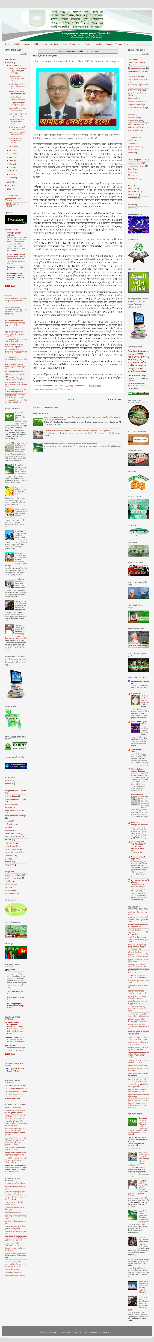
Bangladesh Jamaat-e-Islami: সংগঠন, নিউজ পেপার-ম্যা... (18, 71)
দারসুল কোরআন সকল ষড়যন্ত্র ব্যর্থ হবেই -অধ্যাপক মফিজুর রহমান (137, 1090)
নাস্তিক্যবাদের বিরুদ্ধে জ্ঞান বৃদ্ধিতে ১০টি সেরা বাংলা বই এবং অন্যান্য (15, 396)
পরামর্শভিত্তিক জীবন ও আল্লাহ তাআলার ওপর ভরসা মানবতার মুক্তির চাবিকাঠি (138, 939)
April (11, 167)
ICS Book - (11, 286)
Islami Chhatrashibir (72, 44)
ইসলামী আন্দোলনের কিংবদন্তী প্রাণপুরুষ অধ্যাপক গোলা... (18, 128)
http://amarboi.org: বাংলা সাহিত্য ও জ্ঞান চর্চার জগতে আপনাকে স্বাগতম (15, 277)
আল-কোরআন (8, 781)
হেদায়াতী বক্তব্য (9, 865)
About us (130, 44)
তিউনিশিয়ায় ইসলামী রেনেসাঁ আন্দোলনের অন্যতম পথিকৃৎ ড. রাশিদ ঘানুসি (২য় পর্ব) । (138, 932)
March (12, 171)
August (12, 154)
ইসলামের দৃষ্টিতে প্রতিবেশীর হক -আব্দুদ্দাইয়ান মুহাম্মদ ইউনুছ (15, 973)
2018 (9, 182)
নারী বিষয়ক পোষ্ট (9, 891)
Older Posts (114, 399)
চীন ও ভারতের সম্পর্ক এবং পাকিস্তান (15, 1183)
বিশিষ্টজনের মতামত (64, 389)
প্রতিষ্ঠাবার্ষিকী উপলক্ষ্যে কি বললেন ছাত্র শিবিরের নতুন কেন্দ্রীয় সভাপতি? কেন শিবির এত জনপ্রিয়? (16, 1160)
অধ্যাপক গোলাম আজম (46, 389)
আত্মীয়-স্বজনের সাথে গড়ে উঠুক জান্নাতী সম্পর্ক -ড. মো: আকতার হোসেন (137, 1009)
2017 (9, 185)
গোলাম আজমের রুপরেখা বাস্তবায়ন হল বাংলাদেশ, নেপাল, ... (17, 78)
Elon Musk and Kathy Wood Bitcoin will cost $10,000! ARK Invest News (15, 1030)
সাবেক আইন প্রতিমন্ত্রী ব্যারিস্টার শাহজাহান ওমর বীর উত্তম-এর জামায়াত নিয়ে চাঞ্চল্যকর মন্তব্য (16, 1123)
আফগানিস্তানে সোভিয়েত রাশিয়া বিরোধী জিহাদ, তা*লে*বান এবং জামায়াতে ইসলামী (20, 583)
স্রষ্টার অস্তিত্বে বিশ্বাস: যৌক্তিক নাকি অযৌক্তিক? (138, 886)
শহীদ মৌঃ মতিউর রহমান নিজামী (13, 852)
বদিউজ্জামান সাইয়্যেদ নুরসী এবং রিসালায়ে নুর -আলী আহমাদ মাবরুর (137, 1020)
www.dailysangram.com (14, 1095)
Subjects (37, 44)
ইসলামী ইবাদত (9, 881)
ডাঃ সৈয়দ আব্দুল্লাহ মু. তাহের (136, 124)
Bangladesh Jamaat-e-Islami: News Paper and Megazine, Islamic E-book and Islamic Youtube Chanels (16, 1168)
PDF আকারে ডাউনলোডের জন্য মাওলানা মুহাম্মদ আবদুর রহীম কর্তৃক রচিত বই (16, 352)
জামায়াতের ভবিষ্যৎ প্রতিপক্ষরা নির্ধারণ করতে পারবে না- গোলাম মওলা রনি (15, 1154)
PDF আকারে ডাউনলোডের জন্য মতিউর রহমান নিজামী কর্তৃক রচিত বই (16, 401)
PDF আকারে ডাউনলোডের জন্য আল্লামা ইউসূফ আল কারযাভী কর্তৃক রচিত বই (15, 367)
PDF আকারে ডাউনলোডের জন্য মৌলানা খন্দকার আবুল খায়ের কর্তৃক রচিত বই (16, 359)
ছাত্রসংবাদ (11, 970)
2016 (9, 189)
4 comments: (80, 386)
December (13, 66)
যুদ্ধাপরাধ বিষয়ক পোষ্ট (11, 846)
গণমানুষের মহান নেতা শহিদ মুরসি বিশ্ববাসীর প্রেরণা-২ (14, 1198)
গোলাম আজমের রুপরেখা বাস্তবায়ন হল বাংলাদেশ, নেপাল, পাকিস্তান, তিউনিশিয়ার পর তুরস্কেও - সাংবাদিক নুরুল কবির (77, 61)
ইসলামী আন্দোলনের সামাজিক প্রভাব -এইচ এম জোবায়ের (138, 1043)
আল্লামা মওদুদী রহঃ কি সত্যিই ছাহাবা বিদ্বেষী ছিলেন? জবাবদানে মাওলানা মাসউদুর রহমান (21, 447)
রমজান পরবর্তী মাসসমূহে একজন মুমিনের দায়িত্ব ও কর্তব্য (137, 997)
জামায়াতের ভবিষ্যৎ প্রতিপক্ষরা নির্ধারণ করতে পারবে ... (17, 109)
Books (27, 44)
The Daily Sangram (15, 991)
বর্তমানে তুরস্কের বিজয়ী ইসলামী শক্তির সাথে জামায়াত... (18, 115)
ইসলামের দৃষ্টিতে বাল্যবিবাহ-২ (13, 1269)
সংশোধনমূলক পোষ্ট (133, 179)
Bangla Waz (9, 872)
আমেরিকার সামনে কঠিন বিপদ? (13, 1240)
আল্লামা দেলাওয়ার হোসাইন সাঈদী (14, 811)
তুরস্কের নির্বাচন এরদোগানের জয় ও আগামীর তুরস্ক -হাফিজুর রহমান (138, 976)
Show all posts (93, 51)
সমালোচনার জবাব (9, 856)
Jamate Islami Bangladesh (13, 1024)
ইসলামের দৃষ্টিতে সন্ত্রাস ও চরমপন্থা (138, 1100)
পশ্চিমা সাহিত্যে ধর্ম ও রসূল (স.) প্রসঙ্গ (15, 1237)
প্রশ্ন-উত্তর (8, 830)
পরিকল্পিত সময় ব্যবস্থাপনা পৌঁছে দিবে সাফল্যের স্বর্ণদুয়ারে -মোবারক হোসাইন (138, 1055)
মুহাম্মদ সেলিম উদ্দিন (10, 843)
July (11, 157)
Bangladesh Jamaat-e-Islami (16, 791)
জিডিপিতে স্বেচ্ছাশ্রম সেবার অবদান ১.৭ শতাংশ (138, 862)
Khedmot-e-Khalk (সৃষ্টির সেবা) (138, 858)
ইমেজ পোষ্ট (8, 821)
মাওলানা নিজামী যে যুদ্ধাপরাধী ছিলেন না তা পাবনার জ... (17, 134)
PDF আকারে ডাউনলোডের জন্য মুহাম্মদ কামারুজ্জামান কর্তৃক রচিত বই (15, 378)
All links (17, 44)
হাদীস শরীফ (8, 784)
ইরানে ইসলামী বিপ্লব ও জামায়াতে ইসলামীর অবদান (144, 1240)
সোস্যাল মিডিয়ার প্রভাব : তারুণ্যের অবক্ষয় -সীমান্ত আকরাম (138, 1061)
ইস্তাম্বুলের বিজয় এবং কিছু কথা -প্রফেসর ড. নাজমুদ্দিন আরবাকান (137, 1080)
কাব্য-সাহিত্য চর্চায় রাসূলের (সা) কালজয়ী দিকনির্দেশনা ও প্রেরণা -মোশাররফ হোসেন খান (137, 947)
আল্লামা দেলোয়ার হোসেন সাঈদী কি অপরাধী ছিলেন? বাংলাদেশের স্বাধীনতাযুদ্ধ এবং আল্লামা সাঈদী (140, 775)
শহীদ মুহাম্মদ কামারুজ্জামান (135, 105)
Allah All (134, 823)
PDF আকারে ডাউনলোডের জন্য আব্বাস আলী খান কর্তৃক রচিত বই (14, 346)
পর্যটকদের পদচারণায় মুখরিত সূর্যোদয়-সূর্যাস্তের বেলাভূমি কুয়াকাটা (15, 1227)
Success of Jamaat (114, 44)
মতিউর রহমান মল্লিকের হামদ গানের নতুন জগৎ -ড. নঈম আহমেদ (138, 1049)
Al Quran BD (136, 694)
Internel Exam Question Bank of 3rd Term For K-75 (139, 687)
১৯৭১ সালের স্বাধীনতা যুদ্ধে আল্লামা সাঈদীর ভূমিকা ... (17, 104)
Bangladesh (132, 137)
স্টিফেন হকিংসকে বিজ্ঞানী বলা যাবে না (15, 1276)
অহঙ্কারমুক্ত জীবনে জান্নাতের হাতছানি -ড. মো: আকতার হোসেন (137, 966)
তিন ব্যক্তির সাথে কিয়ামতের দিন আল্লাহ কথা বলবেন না (139, 826)
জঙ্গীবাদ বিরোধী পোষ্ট (10, 884)
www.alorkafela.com (12, 1098)
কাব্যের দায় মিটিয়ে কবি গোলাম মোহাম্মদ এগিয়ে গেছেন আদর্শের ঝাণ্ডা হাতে (138, 1027)
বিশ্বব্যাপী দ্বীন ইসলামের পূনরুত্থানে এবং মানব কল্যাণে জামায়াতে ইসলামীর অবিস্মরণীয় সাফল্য (70, 444)
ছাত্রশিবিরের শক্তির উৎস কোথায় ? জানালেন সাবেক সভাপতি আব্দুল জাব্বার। (16, 1117)
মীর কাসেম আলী (132, 98)
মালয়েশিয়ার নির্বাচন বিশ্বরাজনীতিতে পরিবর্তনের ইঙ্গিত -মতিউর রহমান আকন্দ (138, 1015)
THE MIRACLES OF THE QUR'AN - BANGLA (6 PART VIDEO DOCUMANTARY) (138, 848)
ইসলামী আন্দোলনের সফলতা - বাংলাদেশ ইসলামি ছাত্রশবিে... (17, 140)
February (13, 174)
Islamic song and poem (14, 875)
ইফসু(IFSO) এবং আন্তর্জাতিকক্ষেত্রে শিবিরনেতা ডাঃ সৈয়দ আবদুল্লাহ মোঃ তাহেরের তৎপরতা (20, 605)
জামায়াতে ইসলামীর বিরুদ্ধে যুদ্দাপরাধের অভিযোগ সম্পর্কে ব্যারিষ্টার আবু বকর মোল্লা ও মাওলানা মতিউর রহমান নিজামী (138, 1263)
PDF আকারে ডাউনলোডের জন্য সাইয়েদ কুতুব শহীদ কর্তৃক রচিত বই (14, 373)
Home (7, 44)
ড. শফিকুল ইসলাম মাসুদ (11, 824)
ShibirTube (11, 1046)
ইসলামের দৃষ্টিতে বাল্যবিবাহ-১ (13, 1273)
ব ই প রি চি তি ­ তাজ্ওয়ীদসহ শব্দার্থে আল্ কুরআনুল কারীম (145, 699)
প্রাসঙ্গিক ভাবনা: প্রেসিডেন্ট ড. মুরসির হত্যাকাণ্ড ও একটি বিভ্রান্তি (15, 1193)
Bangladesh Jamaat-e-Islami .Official (16, 1070)
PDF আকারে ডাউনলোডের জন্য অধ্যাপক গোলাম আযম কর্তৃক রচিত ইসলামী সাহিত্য (14, 334)
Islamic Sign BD (137, 842)
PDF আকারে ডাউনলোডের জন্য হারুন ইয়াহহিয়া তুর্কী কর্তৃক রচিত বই (16, 340)
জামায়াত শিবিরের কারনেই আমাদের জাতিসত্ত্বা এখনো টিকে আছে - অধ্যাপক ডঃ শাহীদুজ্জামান (143, 1287)
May (11, 164)
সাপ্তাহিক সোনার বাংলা (15, 997)
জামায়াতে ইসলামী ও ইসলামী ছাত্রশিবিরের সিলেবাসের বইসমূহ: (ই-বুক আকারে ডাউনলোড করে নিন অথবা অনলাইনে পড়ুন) (16, 311)
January (12, 178)
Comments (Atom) (51, 407)
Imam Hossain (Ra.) (139, 722)
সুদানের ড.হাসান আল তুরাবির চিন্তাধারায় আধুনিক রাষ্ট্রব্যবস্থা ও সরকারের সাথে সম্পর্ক (16, 1256)
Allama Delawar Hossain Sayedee (138, 770)
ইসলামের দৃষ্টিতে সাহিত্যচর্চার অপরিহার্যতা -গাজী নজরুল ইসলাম (137, 992)
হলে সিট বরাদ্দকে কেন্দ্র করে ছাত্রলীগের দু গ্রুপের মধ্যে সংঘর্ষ (16, 1040)
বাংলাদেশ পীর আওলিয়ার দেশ (12, 1213)
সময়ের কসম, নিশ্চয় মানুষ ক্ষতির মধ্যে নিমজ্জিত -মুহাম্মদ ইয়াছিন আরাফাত (138, 1038)
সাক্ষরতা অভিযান (135, 754)
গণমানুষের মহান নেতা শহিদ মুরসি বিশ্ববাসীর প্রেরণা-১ (14, 1203)
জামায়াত (56, 389)
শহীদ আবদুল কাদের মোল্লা (12, 849)
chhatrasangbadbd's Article (15, 799)
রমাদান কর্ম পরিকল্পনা (13, 257)
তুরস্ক (6, 887)
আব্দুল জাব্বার (8, 807)
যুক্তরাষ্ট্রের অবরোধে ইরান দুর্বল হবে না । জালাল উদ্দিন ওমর (138, 926)
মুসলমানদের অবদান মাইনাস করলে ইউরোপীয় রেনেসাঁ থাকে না (14, 1244)
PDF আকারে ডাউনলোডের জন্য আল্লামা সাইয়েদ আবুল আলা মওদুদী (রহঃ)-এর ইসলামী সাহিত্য (15, 323)
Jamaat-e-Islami (52, 44)
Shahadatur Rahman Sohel (15, 200)
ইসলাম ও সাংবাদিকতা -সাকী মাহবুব (137, 1065)
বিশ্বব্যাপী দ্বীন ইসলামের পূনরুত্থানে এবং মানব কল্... (18, 98)
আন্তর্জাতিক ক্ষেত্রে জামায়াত (13, 878)
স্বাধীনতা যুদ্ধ (8, 859)
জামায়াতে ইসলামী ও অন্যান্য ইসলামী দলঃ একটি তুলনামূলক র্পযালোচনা (21, 512)
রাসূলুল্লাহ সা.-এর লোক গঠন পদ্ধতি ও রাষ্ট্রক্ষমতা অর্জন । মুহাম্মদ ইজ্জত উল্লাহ (138, 919)
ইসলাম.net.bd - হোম (15, 267)
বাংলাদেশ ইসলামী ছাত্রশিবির (12, 834)
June (11, 161)
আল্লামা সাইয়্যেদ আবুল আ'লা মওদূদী (15, 816)
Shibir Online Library (16, 255)
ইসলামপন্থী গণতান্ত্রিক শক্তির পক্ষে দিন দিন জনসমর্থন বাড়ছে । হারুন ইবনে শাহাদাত (138, 1105)
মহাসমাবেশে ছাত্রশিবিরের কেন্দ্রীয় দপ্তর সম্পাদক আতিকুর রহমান (16, 1049)
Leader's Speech (11, 796)
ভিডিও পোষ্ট (8, 840)
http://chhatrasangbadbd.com (16, 1089)
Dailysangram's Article (136, 68)
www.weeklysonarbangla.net (16, 1092)
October (12, 150)
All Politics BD (137, 795)
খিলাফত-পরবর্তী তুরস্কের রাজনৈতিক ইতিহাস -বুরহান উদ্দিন (138, 1085)
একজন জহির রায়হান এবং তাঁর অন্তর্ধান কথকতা (144, 800)
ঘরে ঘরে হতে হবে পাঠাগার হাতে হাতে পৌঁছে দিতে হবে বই (138, 1033)
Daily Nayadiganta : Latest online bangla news (15, 1006)
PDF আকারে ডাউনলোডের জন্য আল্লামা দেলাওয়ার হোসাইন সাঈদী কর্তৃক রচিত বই (16, 384)
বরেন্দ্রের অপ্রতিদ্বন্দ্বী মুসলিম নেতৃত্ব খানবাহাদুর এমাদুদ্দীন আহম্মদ (15, 1265)
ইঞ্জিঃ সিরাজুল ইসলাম (134, 118)
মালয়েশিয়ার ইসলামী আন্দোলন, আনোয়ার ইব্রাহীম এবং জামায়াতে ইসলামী (20, 534)
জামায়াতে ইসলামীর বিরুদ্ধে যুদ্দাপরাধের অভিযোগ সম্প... (18, 93)
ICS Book (11, 1054)
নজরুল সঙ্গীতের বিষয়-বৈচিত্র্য (13, 1261)
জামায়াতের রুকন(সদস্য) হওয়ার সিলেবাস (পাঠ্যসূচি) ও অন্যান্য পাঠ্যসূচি (16, 300)
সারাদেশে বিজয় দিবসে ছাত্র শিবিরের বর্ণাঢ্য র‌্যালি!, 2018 (15, 1149)
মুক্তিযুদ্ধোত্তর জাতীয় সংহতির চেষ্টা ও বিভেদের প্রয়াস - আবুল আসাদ (20, 490)
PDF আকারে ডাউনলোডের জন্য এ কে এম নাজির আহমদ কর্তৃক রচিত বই (16, 391)
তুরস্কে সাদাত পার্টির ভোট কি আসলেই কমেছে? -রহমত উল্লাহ (138, 971)
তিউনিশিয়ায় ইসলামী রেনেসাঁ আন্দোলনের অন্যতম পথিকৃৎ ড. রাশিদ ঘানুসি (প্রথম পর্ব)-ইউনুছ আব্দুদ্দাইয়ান (138, 954)
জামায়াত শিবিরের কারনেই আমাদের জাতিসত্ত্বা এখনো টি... (17, 86)
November (13, 147)
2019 (9, 63)
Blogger (110, 1332)
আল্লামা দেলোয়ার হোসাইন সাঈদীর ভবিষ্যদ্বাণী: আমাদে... (16, 122)
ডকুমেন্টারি (7, 827)
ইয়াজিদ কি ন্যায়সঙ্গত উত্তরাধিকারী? (145, 726)
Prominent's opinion (93, 44)
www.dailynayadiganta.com (15, 1085)
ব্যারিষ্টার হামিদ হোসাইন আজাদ (13, 837)
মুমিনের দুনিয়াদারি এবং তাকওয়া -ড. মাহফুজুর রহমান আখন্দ (138, 1002)
